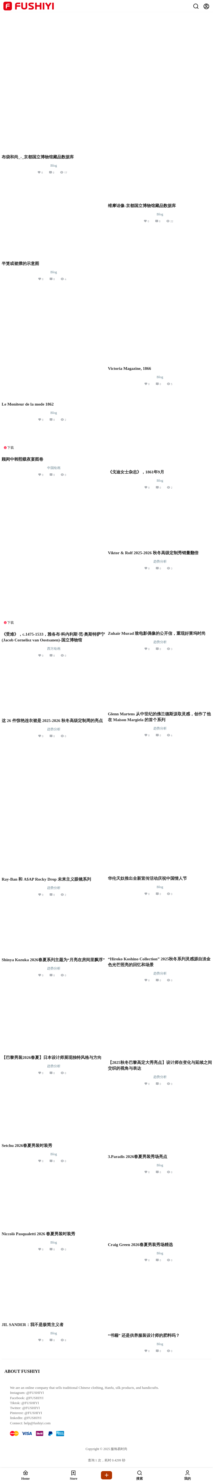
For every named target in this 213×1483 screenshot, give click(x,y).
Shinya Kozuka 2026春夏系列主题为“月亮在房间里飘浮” (53, 960)
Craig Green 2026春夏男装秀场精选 (140, 1244)
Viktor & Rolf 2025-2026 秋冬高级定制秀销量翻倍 (153, 553)
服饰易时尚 (118, 1449)
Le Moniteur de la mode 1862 (28, 404)
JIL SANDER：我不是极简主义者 (33, 1324)
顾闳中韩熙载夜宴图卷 (22, 459)
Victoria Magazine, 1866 (129, 368)
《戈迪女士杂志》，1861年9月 (136, 472)
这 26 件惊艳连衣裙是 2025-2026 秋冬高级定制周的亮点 (52, 720)
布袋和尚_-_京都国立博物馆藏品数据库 (38, 157)
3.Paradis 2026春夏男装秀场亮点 (137, 1156)
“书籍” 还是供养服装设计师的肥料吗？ (144, 1335)
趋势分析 (160, 561)
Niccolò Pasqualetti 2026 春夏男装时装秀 (38, 1234)
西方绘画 (53, 649)
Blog (53, 165)
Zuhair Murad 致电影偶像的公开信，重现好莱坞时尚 (157, 633)
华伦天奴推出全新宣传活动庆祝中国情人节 (147, 878)
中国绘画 (53, 468)
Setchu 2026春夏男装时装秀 (27, 1145)
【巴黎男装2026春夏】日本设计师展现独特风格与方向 (52, 1057)
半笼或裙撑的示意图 (20, 263)
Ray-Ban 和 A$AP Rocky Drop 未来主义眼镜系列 (46, 879)
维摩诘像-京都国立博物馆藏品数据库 (142, 205)
